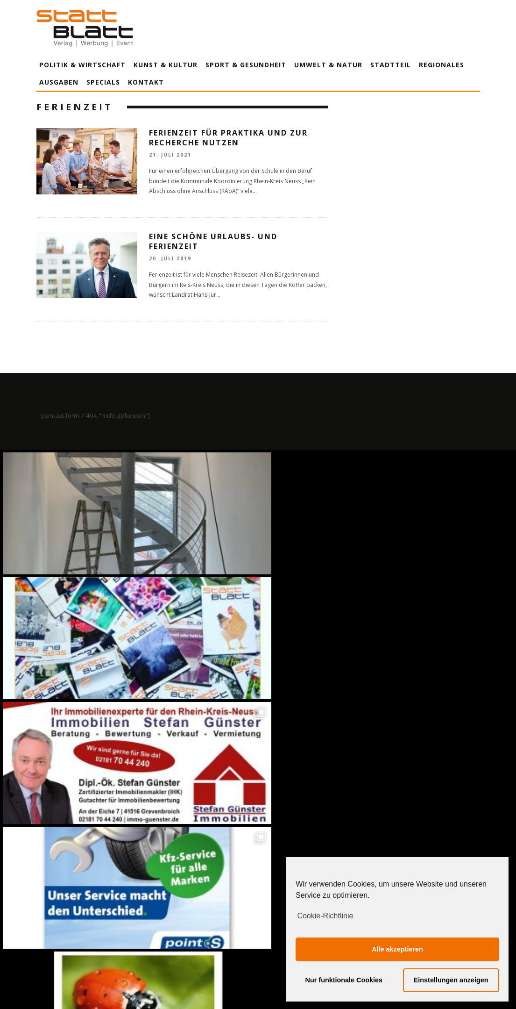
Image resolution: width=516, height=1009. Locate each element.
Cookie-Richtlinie (325, 916)
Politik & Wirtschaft (82, 64)
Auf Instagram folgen (259, 712)
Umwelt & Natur (328, 64)
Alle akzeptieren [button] (397, 949)
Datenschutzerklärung (260, 915)
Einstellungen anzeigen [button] (451, 980)
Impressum (158, 915)
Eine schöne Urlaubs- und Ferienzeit (213, 241)
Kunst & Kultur (166, 64)
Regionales (441, 64)
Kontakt (146, 82)
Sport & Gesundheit (245, 64)
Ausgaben (58, 82)
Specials (103, 82)
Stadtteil (390, 64)
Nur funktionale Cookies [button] (344, 980)
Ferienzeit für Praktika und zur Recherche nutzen (228, 138)
